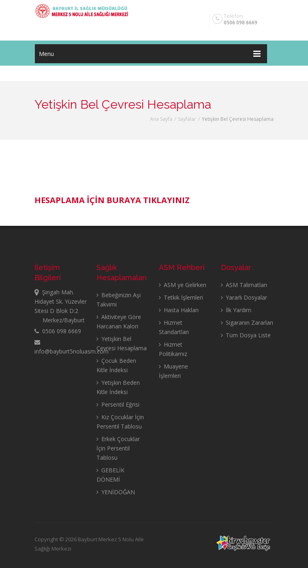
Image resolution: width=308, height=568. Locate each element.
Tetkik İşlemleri (181, 297)
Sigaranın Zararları (247, 322)
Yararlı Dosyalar (244, 297)
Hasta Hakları (179, 310)
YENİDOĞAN (115, 492)
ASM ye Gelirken (182, 285)
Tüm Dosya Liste (246, 335)
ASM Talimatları (244, 285)
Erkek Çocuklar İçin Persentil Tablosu (118, 448)
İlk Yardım (236, 310)
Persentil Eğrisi (117, 404)
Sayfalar (187, 119)
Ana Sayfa (161, 119)
